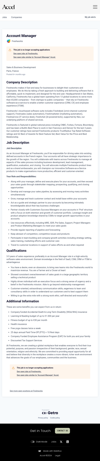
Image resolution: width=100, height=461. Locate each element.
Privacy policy (43, 418)
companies (16, 17)
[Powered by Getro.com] (50, 411)
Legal (57, 455)
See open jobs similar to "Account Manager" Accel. (34, 57)
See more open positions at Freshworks (26, 391)
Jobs (53, 441)
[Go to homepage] (8, 7)
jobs (4, 17)
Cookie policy (55, 418)
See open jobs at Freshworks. (25, 53)
